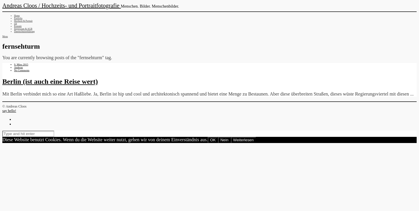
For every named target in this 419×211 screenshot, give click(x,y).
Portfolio (18, 18)
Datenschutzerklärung (24, 31)
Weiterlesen (243, 140)
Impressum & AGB (23, 29)
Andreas (18, 67)
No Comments (21, 70)
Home (17, 15)
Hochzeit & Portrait (23, 21)
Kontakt (18, 26)
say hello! (9, 111)
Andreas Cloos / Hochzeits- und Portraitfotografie (61, 5)
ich (15, 23)
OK (213, 140)
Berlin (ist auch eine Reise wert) (50, 81)
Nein (224, 140)
